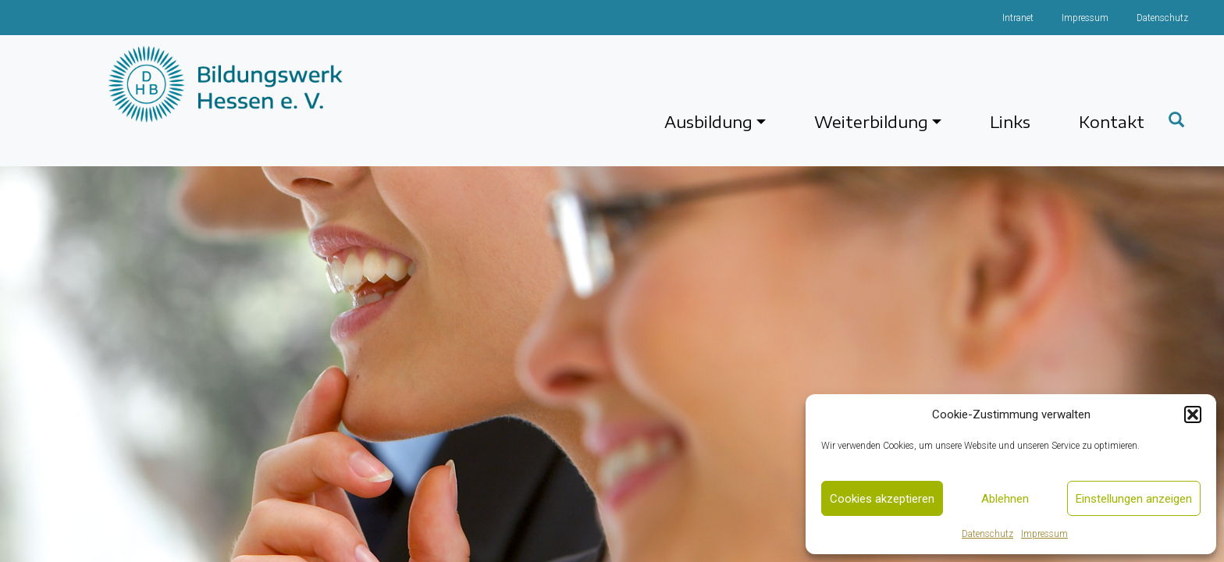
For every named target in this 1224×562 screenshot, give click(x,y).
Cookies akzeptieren (882, 499)
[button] (1193, 414)
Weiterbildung (871, 121)
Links (1010, 121)
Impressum (1044, 533)
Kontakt (1111, 121)
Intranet (1018, 17)
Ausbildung (708, 121)
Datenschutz (987, 533)
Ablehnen (1005, 499)
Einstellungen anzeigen (1134, 499)
